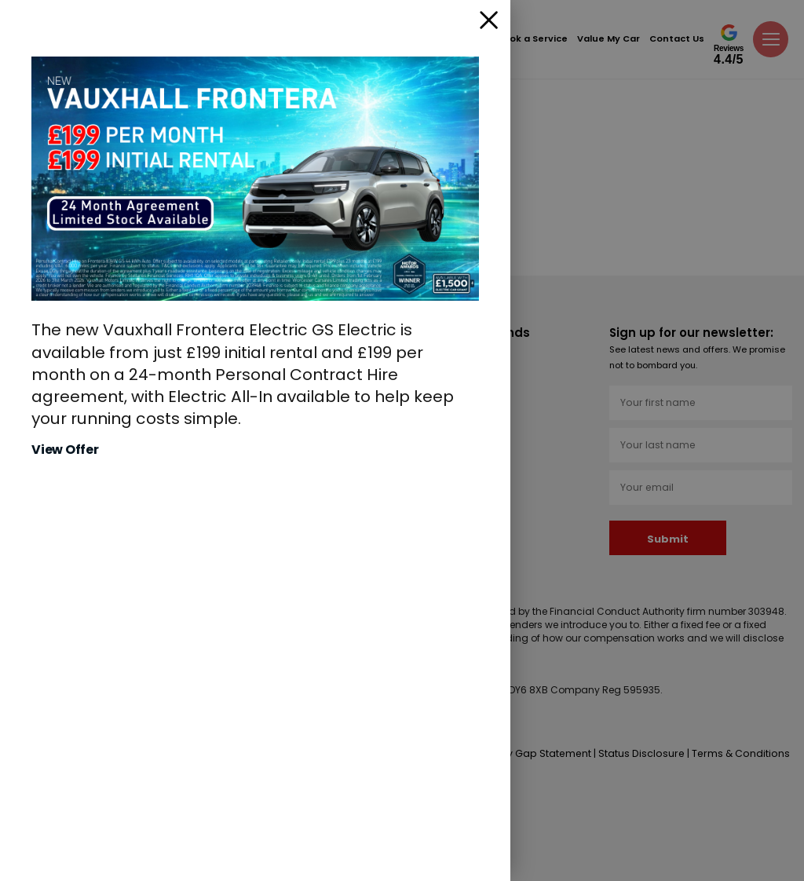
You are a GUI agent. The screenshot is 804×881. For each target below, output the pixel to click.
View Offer (65, 450)
